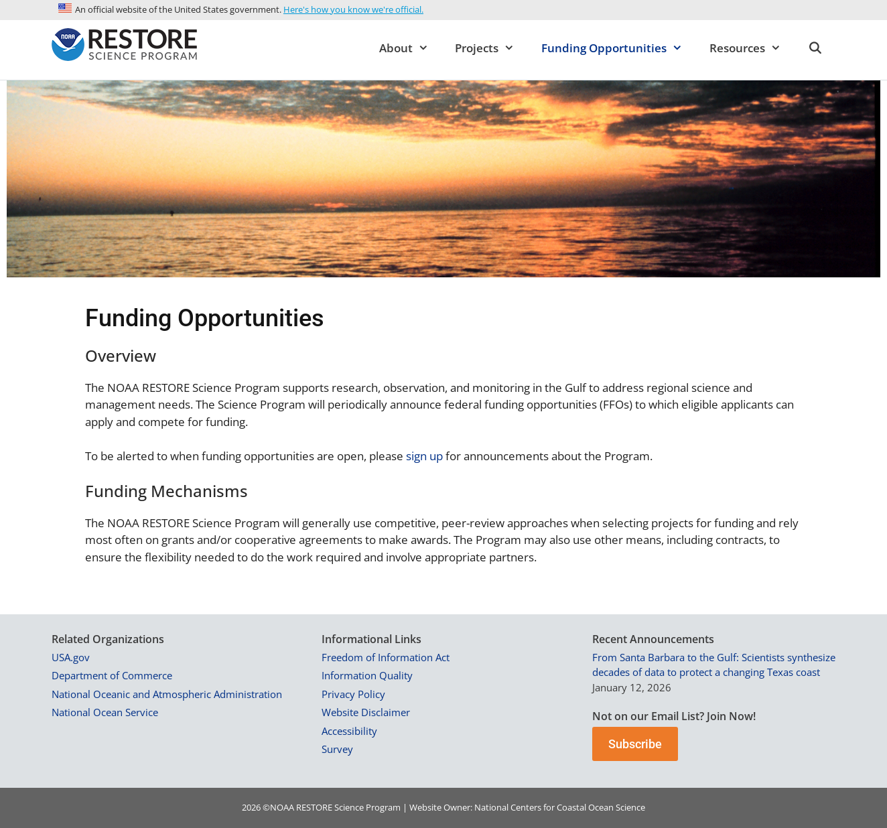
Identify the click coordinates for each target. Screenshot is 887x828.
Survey (337, 749)
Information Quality (367, 675)
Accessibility (349, 731)
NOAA (282, 807)
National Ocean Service (105, 712)
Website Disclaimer (366, 712)
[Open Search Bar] (814, 48)
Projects (491, 48)
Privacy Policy (353, 694)
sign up (424, 456)
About (410, 48)
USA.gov (71, 657)
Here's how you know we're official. (353, 9)
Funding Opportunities (618, 48)
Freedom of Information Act (386, 657)
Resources (752, 48)
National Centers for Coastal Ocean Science (559, 807)
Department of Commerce (112, 675)
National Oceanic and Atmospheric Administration (167, 694)
